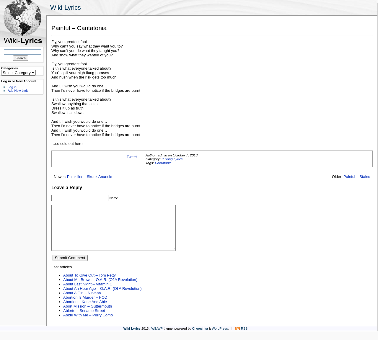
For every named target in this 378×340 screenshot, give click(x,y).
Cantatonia (163, 163)
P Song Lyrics (172, 159)
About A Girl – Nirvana (82, 302)
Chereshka (200, 337)
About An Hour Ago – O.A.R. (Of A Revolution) (102, 297)
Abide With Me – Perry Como (88, 324)
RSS (244, 337)
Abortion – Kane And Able (85, 310)
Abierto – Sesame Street (84, 319)
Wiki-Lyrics (65, 7)
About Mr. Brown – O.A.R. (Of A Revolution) (100, 288)
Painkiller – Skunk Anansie (89, 176)
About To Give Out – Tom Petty (89, 284)
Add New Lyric (18, 90)
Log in (12, 87)
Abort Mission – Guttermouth (87, 315)
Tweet (132, 157)
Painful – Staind (356, 176)
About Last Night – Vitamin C (87, 293)
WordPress (220, 337)
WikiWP (157, 337)
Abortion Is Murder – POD (85, 306)
